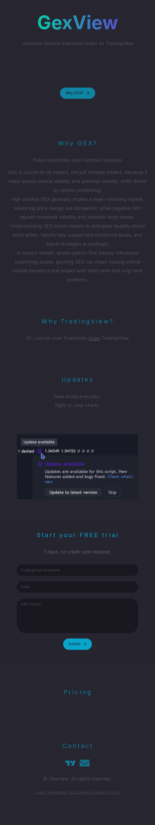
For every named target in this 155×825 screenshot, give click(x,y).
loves (94, 339)
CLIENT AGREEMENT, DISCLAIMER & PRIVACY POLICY (77, 793)
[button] (77, 94)
